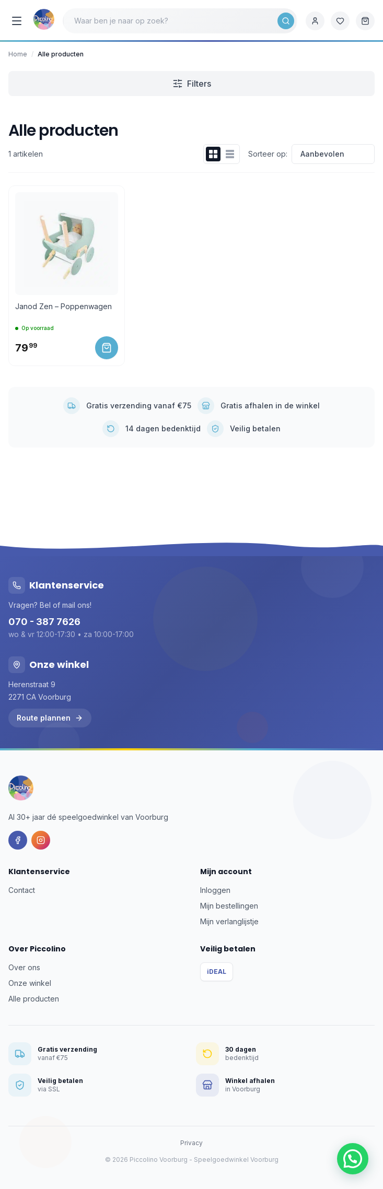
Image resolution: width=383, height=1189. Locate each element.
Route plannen (50, 717)
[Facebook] (17, 840)
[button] (352, 1158)
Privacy (191, 1143)
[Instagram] (40, 840)
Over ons (24, 967)
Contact (21, 890)
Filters (191, 83)
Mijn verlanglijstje (229, 921)
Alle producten (33, 998)
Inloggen (215, 890)
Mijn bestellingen (229, 905)
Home (17, 54)
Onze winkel (29, 983)
